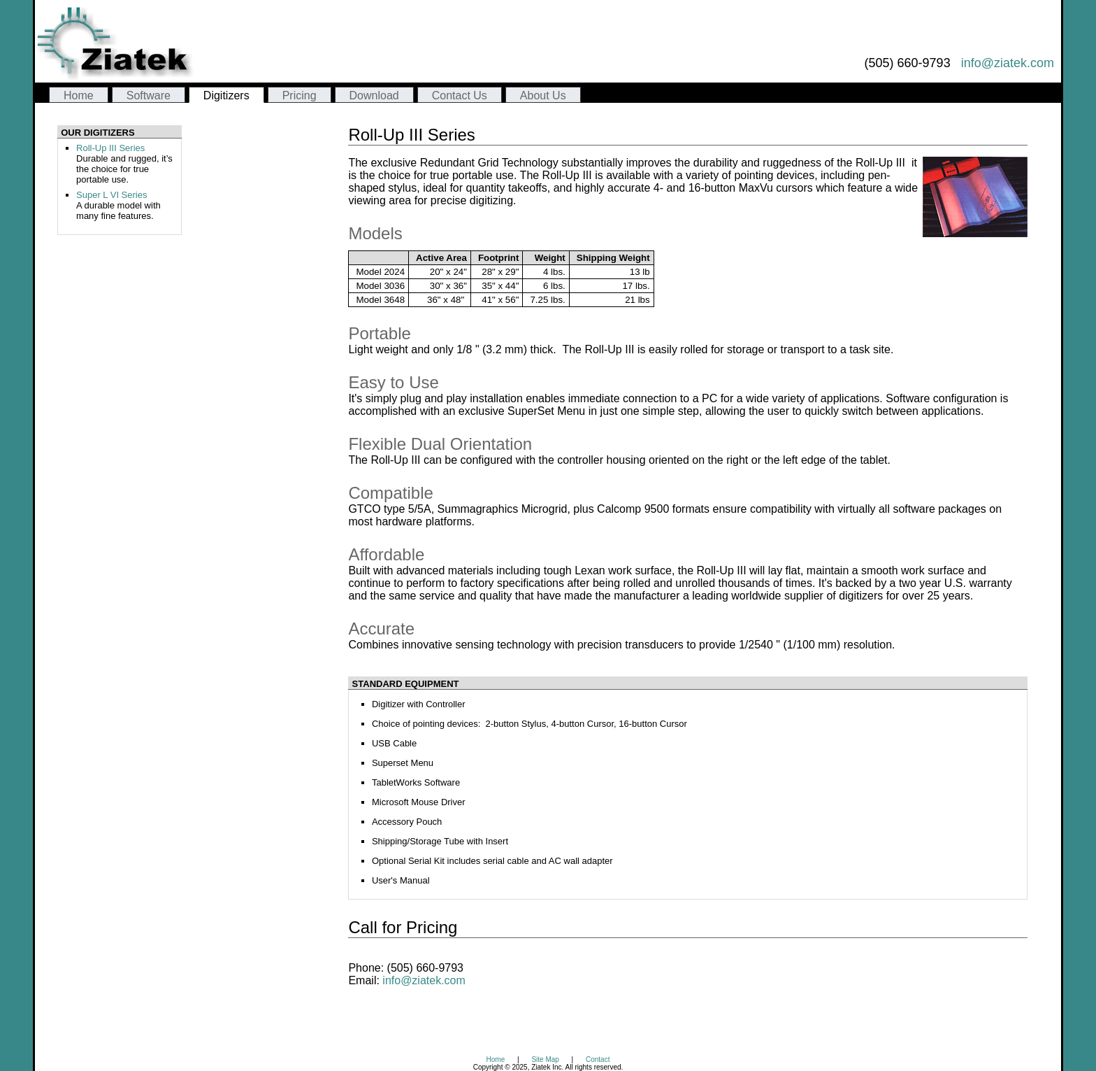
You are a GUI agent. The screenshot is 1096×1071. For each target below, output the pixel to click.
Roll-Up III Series (110, 148)
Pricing (299, 95)
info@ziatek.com (1007, 63)
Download (374, 95)
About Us (543, 95)
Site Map (544, 1059)
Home (79, 95)
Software (149, 95)
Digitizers (226, 95)
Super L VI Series (111, 195)
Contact (598, 1059)
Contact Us (459, 95)
